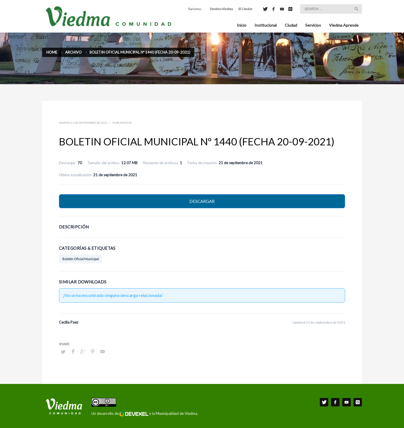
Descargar (202, 201)
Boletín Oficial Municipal (80, 259)
